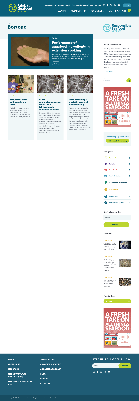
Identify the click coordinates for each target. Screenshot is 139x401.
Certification (117, 10)
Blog (91, 5)
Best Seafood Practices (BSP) (20, 383)
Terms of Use (54, 398)
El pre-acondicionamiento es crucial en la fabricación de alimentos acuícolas (50, 104)
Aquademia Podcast (81, 5)
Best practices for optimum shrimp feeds (18, 102)
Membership (78, 10)
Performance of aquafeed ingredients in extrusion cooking (71, 46)
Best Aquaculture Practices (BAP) (17, 375)
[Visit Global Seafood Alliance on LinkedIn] (115, 5)
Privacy (47, 398)
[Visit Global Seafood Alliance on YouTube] (119, 5)
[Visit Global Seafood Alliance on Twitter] (111, 5)
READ (56, 63)
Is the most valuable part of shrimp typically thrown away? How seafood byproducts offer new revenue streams (110, 264)
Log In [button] (127, 5)
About (62, 10)
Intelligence (108, 240)
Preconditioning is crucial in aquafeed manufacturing (78, 102)
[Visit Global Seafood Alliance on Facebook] (107, 5)
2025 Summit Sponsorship (117, 141)
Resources (97, 10)
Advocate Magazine (64, 5)
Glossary (45, 384)
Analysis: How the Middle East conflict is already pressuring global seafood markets (110, 246)
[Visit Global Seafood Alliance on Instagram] (104, 5)
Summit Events (50, 5)
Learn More (108, 72)
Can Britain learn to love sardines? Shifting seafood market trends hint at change (110, 283)
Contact (98, 5)
